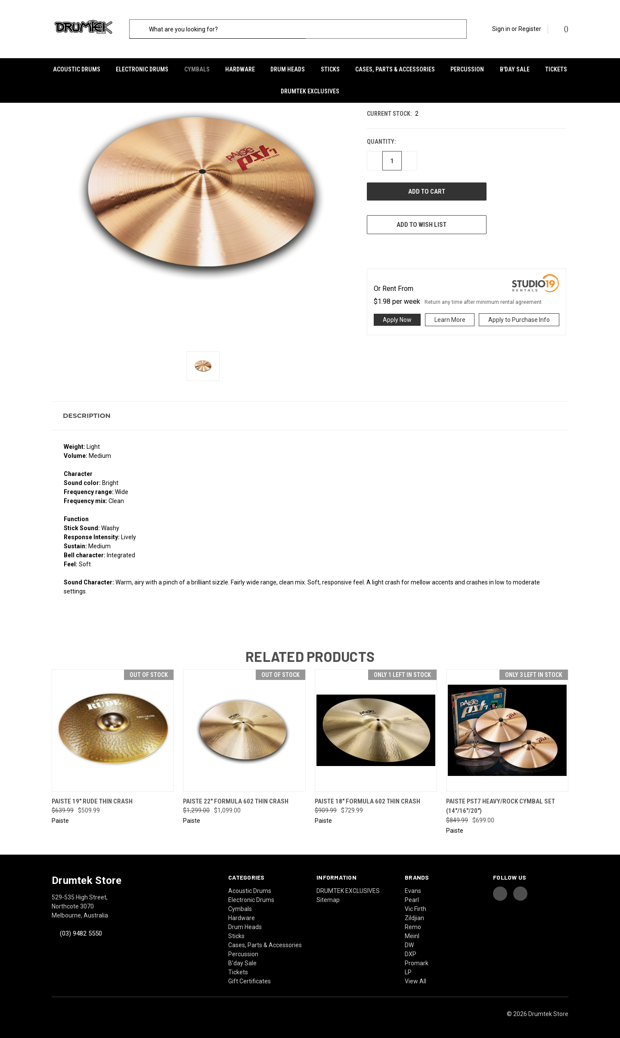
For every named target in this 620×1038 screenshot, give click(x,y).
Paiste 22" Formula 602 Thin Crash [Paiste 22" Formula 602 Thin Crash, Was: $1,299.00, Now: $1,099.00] (235, 798)
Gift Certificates (249, 978)
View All (415, 978)
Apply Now (397, 317)
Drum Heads (287, 69)
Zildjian (414, 914)
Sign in (501, 28)
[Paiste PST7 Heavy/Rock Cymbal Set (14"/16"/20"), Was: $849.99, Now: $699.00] (507, 727)
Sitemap (328, 896)
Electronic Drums (142, 69)
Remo (413, 924)
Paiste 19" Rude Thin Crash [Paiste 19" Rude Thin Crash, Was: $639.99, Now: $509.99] (92, 798)
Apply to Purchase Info (519, 317)
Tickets (556, 69)
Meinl (412, 933)
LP (408, 969)
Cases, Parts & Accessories (395, 69)
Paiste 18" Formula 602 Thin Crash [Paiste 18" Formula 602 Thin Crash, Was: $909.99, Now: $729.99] (367, 798)
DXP (410, 951)
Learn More (449, 317)
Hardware (240, 69)
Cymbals (197, 69)
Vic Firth (415, 905)
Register (529, 28)
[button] (310, 412)
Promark (416, 960)
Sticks (330, 69)
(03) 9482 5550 (81, 930)
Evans (413, 887)
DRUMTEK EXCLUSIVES (310, 91)
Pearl (412, 896)
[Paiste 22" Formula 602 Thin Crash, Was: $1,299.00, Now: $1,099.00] (244, 727)
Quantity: (381, 139)
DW (409, 942)
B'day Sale (515, 69)
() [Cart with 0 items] (562, 28)
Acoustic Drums (76, 69)
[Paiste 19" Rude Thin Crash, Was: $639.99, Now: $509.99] (112, 727)
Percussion (467, 69)
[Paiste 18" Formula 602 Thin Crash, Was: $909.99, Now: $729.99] (375, 727)
